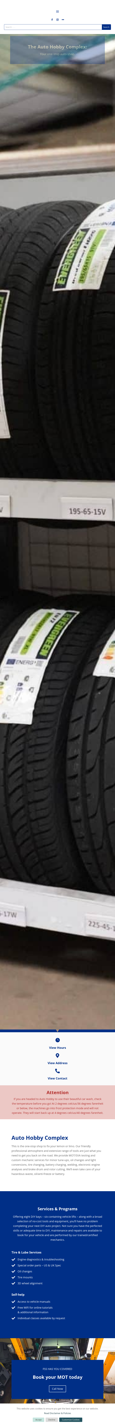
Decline (51, 1419)
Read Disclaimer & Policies (57, 1413)
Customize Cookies (71, 1419)
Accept (38, 1419)
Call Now (57, 1389)
